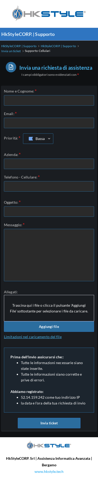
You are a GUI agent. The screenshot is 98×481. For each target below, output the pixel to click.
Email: (9, 113)
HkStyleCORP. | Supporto (28, 34)
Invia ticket (49, 423)
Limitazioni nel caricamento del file (33, 336)
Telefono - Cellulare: (20, 177)
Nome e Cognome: (19, 91)
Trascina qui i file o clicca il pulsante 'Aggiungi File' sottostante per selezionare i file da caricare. (49, 308)
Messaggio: (13, 225)
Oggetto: (11, 202)
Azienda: (11, 154)
